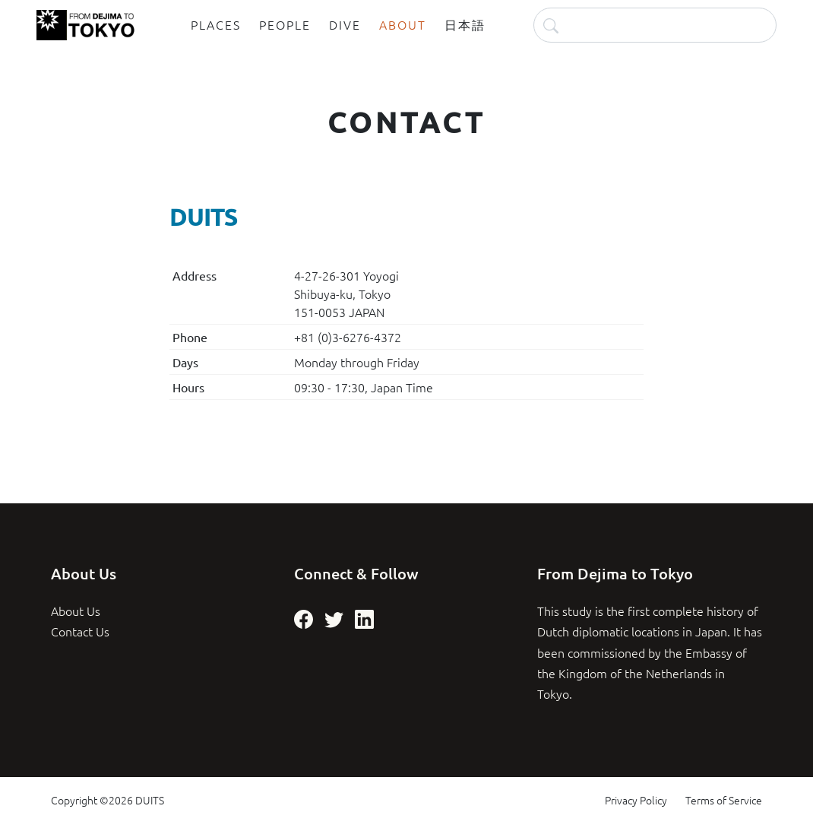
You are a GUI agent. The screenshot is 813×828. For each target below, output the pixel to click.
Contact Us (80, 631)
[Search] (655, 25)
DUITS (149, 799)
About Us (75, 610)
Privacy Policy (636, 799)
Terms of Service (723, 799)
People (285, 24)
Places (216, 24)
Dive (345, 24)
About (402, 24)
